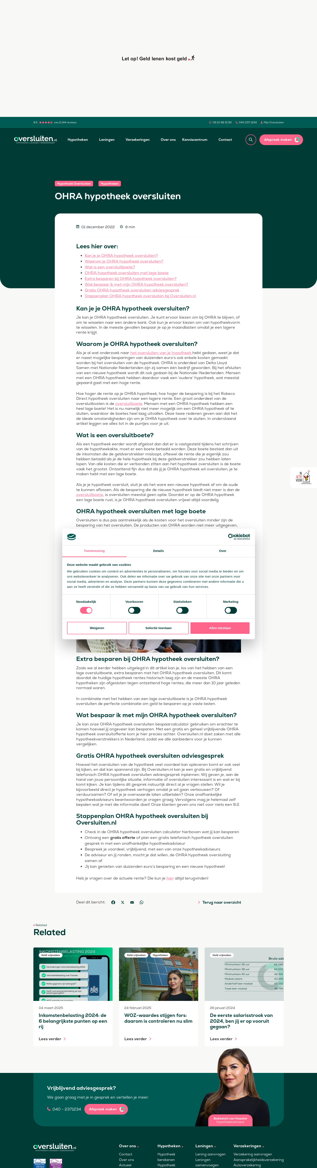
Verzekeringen (138, 139)
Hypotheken (78, 139)
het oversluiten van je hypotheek (161, 352)
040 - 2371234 (66, 1109)
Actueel (125, 1165)
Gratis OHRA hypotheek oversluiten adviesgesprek (132, 290)
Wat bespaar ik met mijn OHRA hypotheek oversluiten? (136, 284)
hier (170, 878)
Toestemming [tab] (94, 551)
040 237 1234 (248, 122)
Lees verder (50, 1039)
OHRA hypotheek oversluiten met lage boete (127, 272)
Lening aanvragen (210, 1154)
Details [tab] (158, 551)
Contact (225, 139)
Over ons (168, 139)
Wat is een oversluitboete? (110, 267)
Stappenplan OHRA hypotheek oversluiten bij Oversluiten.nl (140, 295)
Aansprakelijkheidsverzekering (259, 1160)
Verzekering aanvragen (253, 1154)
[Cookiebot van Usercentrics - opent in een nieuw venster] (231, 537)
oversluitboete (128, 403)
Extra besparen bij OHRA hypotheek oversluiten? (131, 278)
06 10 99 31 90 (222, 122)
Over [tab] (222, 551)
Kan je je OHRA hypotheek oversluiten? (121, 255)
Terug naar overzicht (221, 902)
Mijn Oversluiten (274, 122)
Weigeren (97, 628)
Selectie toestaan (158, 628)
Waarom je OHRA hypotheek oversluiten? (124, 261)
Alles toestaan (220, 628)
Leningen (107, 139)
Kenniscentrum (194, 139)
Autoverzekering (247, 1165)
